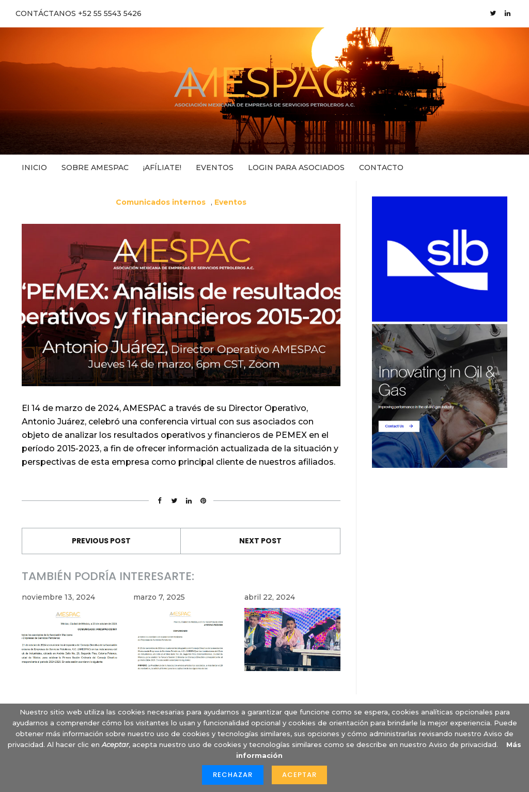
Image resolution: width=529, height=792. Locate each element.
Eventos (215, 167)
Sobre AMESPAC (95, 167)
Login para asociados (296, 167)
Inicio (34, 167)
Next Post (260, 541)
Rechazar (233, 775)
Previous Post (101, 541)
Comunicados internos (161, 202)
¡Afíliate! (162, 167)
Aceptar (299, 775)
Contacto (381, 167)
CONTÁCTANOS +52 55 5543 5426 (78, 13)
